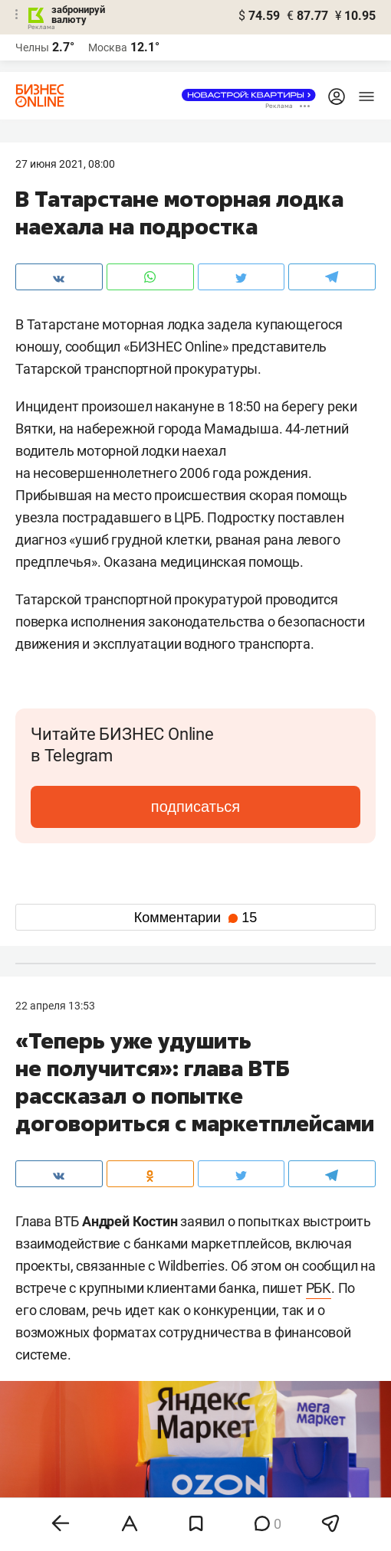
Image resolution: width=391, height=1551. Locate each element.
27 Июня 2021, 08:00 (65, 164)
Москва (107, 47)
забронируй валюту (78, 15)
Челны (32, 47)
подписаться (195, 806)
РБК (318, 1288)
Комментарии (195, 917)
